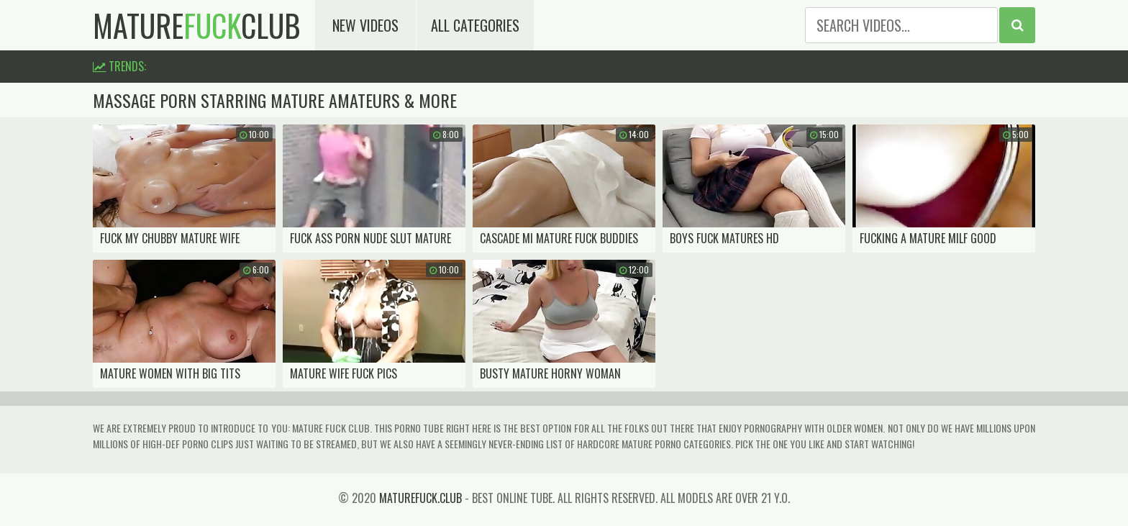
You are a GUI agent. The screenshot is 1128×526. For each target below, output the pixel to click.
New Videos (365, 25)
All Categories (475, 25)
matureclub (197, 25)
